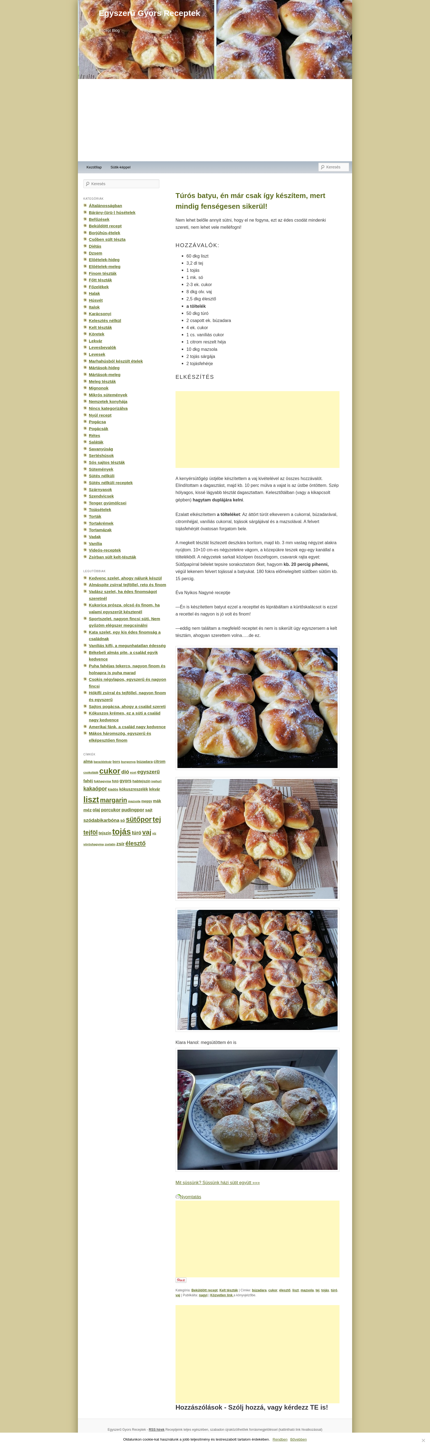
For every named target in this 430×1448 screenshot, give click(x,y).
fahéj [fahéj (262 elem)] (88, 781)
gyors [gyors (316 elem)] (125, 780)
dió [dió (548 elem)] (125, 772)
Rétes (94, 435)
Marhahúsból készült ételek (116, 361)
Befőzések (99, 219)
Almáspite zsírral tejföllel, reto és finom (127, 584)
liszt (295, 1290)
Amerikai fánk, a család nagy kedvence (127, 726)
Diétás (95, 246)
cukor (273, 1290)
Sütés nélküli (101, 475)
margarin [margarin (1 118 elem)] (113, 800)
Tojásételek (100, 509)
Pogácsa (97, 421)
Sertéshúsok (101, 455)
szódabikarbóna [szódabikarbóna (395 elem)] (101, 820)
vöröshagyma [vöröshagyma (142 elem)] (93, 844)
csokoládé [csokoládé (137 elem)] (90, 772)
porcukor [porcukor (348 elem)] (110, 809)
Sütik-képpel (121, 167)
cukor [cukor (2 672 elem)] (109, 771)
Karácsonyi (100, 313)
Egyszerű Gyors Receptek (149, 13)
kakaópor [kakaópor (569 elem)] (95, 789)
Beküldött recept (204, 1290)
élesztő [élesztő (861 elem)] (136, 843)
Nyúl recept (100, 415)
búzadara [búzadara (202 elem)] (145, 762)
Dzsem (95, 253)
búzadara (259, 1290)
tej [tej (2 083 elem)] (156, 819)
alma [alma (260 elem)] (88, 761)
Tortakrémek (101, 523)
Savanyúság (101, 449)
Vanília (95, 543)
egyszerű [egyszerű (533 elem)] (148, 772)
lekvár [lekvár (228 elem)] (154, 789)
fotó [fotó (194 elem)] (115, 781)
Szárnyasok (100, 489)
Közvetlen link (222, 1295)
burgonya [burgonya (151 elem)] (128, 761)
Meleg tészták (102, 381)
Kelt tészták (228, 1290)
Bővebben (298, 1439)
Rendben (280, 1439)
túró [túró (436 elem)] (137, 833)
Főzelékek (99, 286)
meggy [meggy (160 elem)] (146, 801)
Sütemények (101, 469)
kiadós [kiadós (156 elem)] (113, 789)
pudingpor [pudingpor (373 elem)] (132, 809)
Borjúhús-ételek (104, 232)
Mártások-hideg (104, 367)
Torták (95, 516)
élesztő (284, 1290)
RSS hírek (157, 1430)
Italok (94, 307)
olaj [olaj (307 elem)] (96, 810)
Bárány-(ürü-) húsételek (112, 212)
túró (334, 1290)
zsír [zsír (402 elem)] (120, 843)
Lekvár (95, 340)
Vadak (95, 536)
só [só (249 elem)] (122, 820)
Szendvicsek (101, 496)
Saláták (96, 442)
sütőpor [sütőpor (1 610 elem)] (139, 819)
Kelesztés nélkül (105, 320)
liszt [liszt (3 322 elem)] (91, 799)
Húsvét (96, 300)
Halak (94, 293)
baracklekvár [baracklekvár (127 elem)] (103, 761)
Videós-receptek (105, 550)
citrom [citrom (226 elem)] (159, 761)
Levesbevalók (102, 347)
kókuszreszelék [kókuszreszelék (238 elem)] (133, 789)
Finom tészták (103, 273)
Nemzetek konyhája (108, 401)
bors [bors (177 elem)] (116, 762)
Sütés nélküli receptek (111, 482)
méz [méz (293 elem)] (87, 810)
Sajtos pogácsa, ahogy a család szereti (127, 706)
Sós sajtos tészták (107, 462)
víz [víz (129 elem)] (154, 833)
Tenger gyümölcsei (107, 503)
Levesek (97, 354)
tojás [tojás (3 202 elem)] (121, 831)
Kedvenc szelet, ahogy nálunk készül (125, 578)
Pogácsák (98, 428)
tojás (325, 1290)
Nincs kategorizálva (108, 408)
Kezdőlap (94, 167)
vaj (178, 1295)
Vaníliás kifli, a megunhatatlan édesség (127, 645)
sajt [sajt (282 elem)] (148, 810)
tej (317, 1290)
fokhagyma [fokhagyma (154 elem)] (102, 781)
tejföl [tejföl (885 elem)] (90, 832)
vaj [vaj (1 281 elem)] (146, 832)
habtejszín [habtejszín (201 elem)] (141, 781)
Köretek (96, 334)
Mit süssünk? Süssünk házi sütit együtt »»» (218, 1182)
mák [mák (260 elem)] (157, 801)
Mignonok (98, 388)
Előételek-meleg (104, 266)
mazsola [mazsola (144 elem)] (134, 801)
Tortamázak (100, 529)
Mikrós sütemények (108, 395)
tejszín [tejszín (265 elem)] (105, 833)
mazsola (307, 1290)
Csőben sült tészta (107, 239)
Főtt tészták (100, 280)
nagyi (203, 1295)
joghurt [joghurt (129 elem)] (156, 781)
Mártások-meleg (104, 374)
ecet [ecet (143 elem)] (133, 772)
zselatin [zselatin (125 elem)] (110, 844)
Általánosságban (105, 205)
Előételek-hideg (104, 259)
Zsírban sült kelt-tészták (112, 557)
